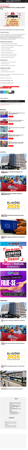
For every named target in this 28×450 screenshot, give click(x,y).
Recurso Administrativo (4, 87)
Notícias (4, 4)
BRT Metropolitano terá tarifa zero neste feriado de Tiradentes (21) (12, 388)
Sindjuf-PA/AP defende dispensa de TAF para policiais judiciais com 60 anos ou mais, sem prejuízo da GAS (16, 143)
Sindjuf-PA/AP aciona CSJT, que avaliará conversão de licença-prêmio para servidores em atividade (16, 121)
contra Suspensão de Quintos (14, 86)
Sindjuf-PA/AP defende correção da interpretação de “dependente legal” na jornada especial (15, 135)
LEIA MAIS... (11, 116)
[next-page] (2, 148)
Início (1, 4)
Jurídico (8, 4)
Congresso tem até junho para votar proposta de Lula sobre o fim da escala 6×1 (13, 238)
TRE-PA (10, 87)
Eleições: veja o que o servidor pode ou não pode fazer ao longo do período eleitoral (12, 216)
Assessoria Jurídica (6, 86)
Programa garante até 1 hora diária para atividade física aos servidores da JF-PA (11, 172)
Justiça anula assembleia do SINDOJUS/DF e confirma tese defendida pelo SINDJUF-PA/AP (16, 113)
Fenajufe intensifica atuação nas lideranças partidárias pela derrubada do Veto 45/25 (11, 194)
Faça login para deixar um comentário (12, 101)
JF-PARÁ (2, 319)
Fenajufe (2, 192)
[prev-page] (0, 148)
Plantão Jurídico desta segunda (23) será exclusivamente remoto (16, 128)
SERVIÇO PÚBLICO (4, 214)
